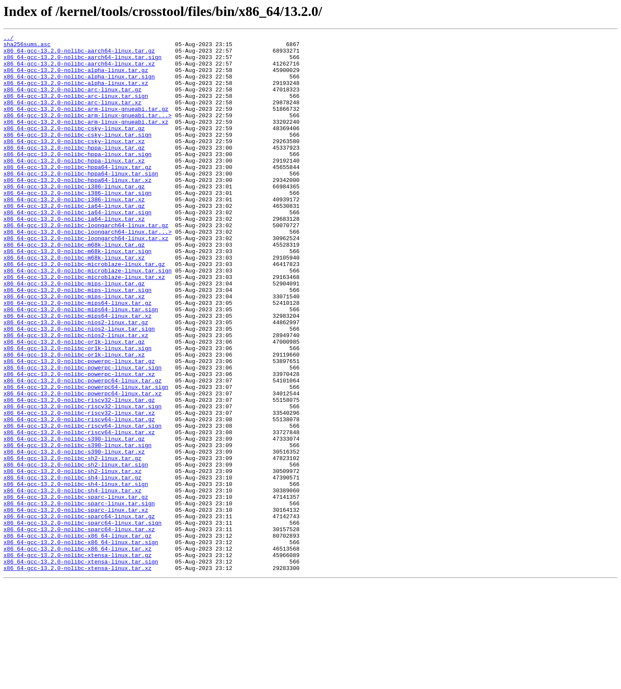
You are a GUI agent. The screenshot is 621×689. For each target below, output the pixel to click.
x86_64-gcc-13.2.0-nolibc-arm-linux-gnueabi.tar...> (87, 132)
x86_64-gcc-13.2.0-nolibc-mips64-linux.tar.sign (80, 365)
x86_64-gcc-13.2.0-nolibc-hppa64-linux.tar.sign (80, 202)
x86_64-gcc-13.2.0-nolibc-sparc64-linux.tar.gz (79, 613)
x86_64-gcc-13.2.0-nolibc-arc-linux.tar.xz (72, 116)
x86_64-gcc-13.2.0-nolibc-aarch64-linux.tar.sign (82, 62)
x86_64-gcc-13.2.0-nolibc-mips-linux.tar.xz (74, 349)
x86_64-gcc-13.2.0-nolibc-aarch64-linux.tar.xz (79, 70)
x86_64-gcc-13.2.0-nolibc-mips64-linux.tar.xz (77, 372)
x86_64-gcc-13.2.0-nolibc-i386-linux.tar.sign (77, 225)
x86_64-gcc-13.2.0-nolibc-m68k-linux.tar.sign (77, 295)
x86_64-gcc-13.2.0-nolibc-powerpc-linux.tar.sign (82, 434)
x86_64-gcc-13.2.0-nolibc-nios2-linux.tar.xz (75, 396)
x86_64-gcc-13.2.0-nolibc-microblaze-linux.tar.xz (84, 326)
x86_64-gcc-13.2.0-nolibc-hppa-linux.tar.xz (74, 186)
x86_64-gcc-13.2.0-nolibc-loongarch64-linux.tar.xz (85, 279)
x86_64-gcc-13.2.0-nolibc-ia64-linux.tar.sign (77, 248)
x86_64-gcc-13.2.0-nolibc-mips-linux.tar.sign (77, 341)
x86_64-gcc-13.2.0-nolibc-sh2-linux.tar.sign (75, 551)
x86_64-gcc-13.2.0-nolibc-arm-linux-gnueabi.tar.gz (85, 124)
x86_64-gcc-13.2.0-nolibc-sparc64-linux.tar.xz (79, 629)
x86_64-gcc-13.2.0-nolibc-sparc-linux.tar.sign (79, 597)
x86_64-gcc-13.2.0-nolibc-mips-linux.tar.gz (74, 334)
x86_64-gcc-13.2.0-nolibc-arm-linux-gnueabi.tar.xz (85, 140)
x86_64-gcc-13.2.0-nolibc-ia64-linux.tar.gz (74, 240)
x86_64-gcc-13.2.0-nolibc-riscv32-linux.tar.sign (82, 481)
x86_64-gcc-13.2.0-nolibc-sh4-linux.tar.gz (72, 566)
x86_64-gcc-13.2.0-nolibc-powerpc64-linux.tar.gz (82, 450)
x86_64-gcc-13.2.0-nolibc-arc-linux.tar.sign (75, 109)
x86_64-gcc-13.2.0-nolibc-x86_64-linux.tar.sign (80, 644)
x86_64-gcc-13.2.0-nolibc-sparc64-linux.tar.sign (82, 621)
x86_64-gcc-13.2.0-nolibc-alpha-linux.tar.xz (75, 93)
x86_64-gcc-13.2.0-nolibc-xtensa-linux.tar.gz (77, 660)
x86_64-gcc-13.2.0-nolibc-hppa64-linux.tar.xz (77, 209)
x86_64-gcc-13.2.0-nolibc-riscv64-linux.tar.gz (79, 497)
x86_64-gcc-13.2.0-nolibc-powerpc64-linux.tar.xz (82, 466)
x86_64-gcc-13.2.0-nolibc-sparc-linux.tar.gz (75, 590)
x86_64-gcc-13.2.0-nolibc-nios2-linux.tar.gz (75, 380)
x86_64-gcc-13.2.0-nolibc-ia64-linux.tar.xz (74, 256)
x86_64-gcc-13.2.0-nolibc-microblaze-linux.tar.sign (87, 318)
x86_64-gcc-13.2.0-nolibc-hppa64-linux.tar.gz (77, 194)
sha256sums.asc (26, 46)
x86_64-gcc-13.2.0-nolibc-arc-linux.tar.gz (72, 101)
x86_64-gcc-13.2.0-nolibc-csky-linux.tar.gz (74, 147)
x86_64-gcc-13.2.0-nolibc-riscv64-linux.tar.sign (82, 504)
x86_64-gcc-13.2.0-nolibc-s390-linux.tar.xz (74, 535)
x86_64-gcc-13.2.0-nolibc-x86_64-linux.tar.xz (77, 652)
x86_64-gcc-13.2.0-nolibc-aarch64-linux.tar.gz (79, 54)
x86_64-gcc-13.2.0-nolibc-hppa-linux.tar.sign (77, 178)
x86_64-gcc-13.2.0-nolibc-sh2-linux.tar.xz (72, 559)
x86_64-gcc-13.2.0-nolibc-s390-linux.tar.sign (77, 528)
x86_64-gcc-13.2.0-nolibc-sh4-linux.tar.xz (72, 582)
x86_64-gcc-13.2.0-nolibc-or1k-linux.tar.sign (77, 411)
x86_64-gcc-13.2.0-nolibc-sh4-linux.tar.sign (75, 574)
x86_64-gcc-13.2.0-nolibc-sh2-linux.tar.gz (72, 543)
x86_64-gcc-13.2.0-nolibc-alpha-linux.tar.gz (75, 77)
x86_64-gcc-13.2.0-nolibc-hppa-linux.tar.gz (74, 171)
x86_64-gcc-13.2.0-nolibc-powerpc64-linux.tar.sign (85, 458)
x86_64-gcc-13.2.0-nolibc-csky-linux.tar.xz (74, 163)
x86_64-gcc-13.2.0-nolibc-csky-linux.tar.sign (77, 155)
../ (8, 39)
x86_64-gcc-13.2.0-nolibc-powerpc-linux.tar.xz (79, 442)
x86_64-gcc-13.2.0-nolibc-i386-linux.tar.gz (74, 217)
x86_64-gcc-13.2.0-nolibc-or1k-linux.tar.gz (74, 403)
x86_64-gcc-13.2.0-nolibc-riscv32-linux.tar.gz (79, 473)
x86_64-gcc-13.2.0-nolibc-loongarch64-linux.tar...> (87, 272)
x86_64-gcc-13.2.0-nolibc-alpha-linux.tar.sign (79, 85)
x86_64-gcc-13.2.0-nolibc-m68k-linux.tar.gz (74, 287)
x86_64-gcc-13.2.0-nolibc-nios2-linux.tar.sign (79, 388)
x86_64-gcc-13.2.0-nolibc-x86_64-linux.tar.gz (77, 636)
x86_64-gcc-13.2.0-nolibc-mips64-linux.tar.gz (77, 357)
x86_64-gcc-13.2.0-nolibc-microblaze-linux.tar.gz (84, 310)
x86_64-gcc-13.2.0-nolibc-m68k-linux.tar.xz (74, 303)
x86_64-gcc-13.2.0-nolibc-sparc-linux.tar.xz (75, 605)
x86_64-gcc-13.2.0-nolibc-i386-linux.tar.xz (74, 233)
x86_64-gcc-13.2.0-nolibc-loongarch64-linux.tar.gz (85, 264)
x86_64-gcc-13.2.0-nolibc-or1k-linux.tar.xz (74, 419)
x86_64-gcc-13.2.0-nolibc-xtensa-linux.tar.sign (80, 667)
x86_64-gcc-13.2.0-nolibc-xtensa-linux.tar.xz (77, 675)
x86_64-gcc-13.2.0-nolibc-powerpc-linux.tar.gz (79, 427)
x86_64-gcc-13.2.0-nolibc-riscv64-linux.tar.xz (79, 512)
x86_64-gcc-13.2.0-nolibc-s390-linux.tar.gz (74, 520)
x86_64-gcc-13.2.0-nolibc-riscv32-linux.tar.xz (79, 489)
